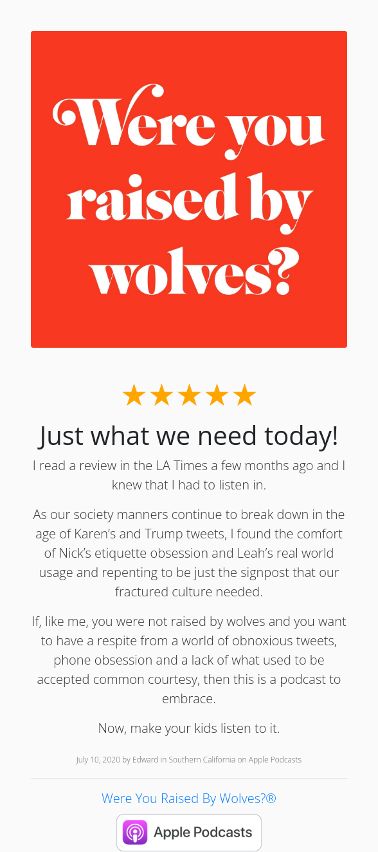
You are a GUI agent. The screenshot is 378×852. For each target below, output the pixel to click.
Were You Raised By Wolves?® (189, 798)
